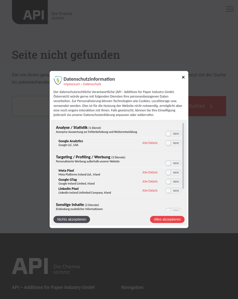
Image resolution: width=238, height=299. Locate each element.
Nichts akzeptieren (71, 220)
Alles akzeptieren (167, 220)
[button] (168, 134)
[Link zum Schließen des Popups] (183, 78)
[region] (119, 167)
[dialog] (119, 149)
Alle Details (150, 143)
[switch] (173, 133)
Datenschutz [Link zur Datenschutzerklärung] (92, 84)
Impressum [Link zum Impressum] (72, 84)
